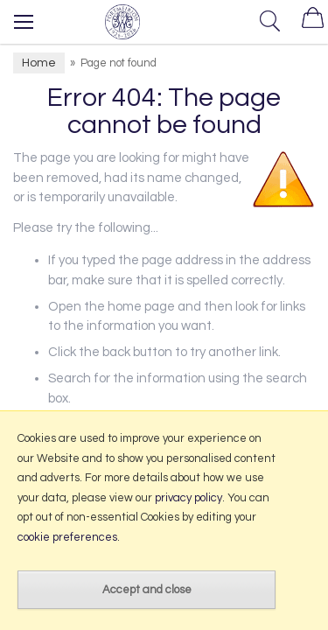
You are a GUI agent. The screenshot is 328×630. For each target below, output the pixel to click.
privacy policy (188, 498)
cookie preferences (67, 537)
